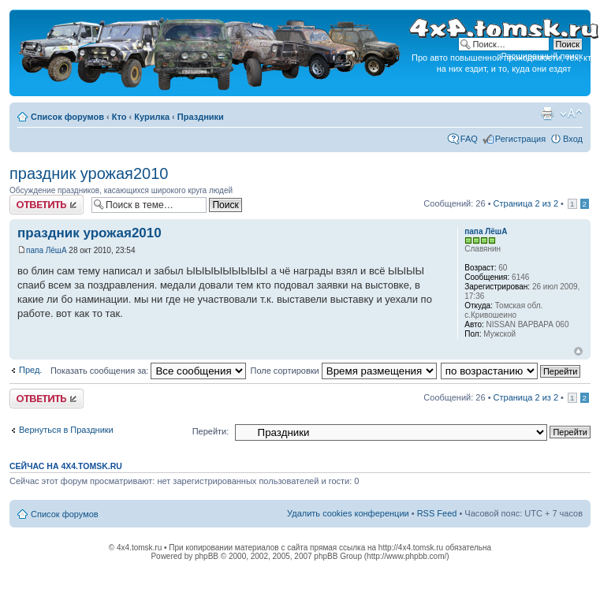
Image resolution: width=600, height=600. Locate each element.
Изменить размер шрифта (571, 113)
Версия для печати (547, 113)
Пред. (30, 370)
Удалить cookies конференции (348, 513)
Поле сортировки (343, 370)
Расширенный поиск (542, 56)
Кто (119, 116)
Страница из (526, 203)
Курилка (152, 116)
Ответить (46, 204)
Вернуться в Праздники (66, 429)
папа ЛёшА (46, 250)
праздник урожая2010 (88, 173)
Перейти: (210, 431)
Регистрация (520, 138)
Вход (573, 138)
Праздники (200, 116)
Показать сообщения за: (148, 370)
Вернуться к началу (578, 351)
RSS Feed (437, 513)
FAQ (469, 138)
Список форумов (67, 116)
